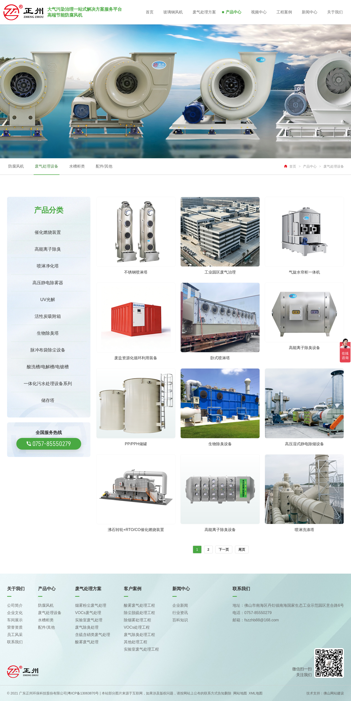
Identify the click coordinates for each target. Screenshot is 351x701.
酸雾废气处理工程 (139, 605)
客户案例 (132, 588)
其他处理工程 (135, 642)
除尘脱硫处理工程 (139, 613)
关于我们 (335, 12)
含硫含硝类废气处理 (92, 635)
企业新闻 (180, 605)
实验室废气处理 (88, 620)
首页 (150, 12)
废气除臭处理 (86, 627)
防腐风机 (16, 166)
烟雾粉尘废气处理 (90, 605)
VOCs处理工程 (137, 627)
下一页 (224, 549)
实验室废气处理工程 (141, 649)
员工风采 (15, 635)
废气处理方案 (204, 12)
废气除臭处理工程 (139, 635)
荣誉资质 (15, 627)
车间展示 (15, 620)
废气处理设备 (46, 166)
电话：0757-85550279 (252, 613)
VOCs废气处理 (88, 613)
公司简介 (15, 605)
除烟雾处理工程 (137, 620)
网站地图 (240, 693)
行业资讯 (180, 613)
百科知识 (180, 620)
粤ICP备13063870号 (83, 693)
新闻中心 (309, 12)
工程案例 (284, 12)
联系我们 (15, 642)
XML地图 (256, 693)
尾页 (241, 549)
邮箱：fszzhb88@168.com (256, 620)
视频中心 (259, 12)
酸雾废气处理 (86, 642)
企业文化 (15, 613)
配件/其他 (104, 166)
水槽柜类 (77, 166)
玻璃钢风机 (173, 12)
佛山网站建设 (333, 693)
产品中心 (233, 12)
